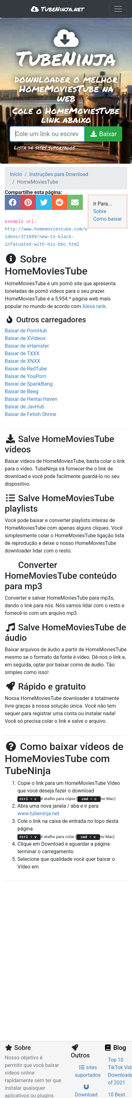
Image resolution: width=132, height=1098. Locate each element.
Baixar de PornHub (26, 331)
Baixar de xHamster (27, 346)
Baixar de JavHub (24, 407)
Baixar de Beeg (21, 391)
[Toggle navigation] (118, 9)
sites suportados (88, 1071)
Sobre (99, 211)
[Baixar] (103, 134)
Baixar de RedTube (26, 369)
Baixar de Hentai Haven (31, 399)
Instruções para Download (58, 174)
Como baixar (107, 219)
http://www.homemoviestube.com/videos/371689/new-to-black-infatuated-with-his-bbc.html (46, 237)
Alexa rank (94, 306)
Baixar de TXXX (22, 353)
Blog (115, 1047)
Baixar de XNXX (22, 361)
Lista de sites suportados (44, 147)
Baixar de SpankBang (29, 384)
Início (16, 174)
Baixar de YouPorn (25, 376)
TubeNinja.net (57, 8)
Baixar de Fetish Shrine (30, 414)
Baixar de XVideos (25, 338)
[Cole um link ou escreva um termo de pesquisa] (47, 134)
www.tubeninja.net (38, 814)
